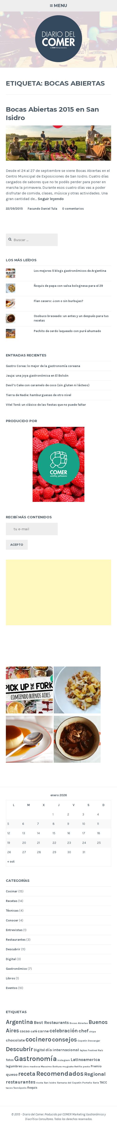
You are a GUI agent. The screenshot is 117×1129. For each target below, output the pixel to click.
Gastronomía (35, 1059)
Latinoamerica (85, 1059)
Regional (95, 1074)
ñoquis (32, 1087)
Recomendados (59, 1073)
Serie (96, 1082)
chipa (92, 1031)
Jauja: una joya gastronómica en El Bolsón (37, 375)
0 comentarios (73, 208)
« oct (11, 861)
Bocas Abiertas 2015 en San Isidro (52, 113)
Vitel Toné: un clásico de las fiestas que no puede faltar (46, 404)
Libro (26, 1066)
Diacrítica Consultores (39, 1119)
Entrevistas (14, 930)
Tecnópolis (19, 1087)
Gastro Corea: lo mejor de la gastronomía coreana (43, 366)
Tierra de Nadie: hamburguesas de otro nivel (38, 395)
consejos (64, 1039)
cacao (25, 1031)
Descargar (94, 1040)
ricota (39, 1082)
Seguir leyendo (51, 199)
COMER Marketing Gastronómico (83, 1114)
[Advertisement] (58, 592)
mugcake (68, 1066)
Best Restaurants (51, 1022)
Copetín (82, 1040)
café (33, 1031)
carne (43, 1031)
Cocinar (12, 891)
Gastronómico (16, 968)
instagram (63, 1060)
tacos (9, 1087)
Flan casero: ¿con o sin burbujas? (58, 301)
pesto (86, 1066)
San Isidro (50, 1082)
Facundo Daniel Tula (42, 208)
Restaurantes (16, 939)
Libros (10, 978)
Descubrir (13, 949)
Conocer (12, 920)
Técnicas (12, 910)
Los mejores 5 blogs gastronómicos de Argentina (70, 271)
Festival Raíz (95, 1050)
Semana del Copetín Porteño (74, 1082)
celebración (63, 1031)
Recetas (11, 901)
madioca (35, 1066)
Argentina (19, 1022)
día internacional (62, 1050)
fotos (10, 1060)
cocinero (38, 1039)
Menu (60, 5)
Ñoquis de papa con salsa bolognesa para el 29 (68, 286)
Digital (11, 959)
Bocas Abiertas (79, 1023)
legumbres (14, 1066)
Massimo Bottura (51, 1066)
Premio (96, 1066)
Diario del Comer (33, 1114)
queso (12, 1074)
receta (26, 1073)
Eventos (11, 988)
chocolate (15, 1040)
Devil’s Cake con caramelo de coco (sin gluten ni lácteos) (47, 385)
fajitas (83, 1050)
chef (83, 1031)
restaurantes (20, 1082)
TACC (103, 1082)
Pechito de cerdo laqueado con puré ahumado (67, 331)
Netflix (78, 1066)
